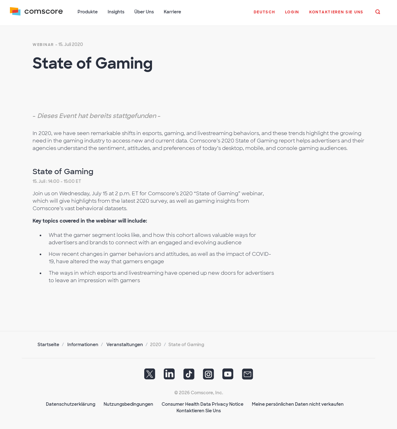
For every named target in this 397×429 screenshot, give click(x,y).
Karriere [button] (172, 12)
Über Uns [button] (144, 12)
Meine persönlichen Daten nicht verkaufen (298, 404)
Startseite (48, 344)
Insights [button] (116, 12)
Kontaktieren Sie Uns (198, 410)
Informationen (82, 344)
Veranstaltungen (124, 344)
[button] (264, 15)
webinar (43, 44)
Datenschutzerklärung (70, 404)
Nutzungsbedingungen (128, 404)
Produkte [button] (88, 12)
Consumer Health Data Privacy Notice (202, 404)
